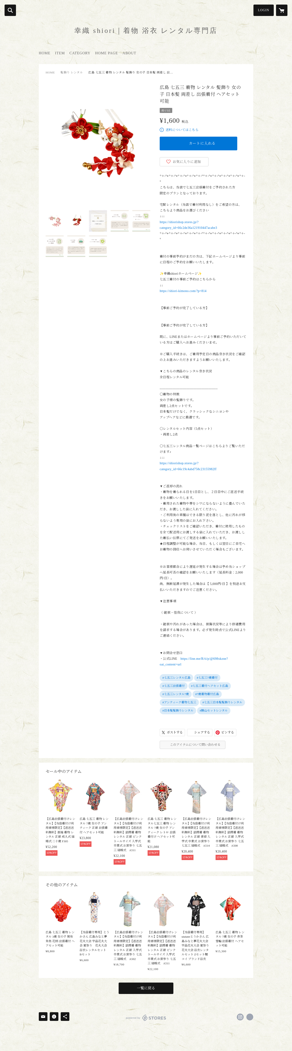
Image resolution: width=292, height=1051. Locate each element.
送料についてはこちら (182, 130)
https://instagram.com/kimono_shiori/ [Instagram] (240, 1017)
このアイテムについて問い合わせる (195, 744)
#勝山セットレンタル (214, 710)
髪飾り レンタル (71, 72)
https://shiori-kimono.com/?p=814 (183, 291)
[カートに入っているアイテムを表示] (281, 10)
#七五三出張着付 (173, 686)
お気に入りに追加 (187, 162)
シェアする (202, 732)
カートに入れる (202, 143)
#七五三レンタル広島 (176, 677)
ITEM (60, 53)
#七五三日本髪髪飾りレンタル (222, 702)
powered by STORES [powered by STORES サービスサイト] (146, 1017)
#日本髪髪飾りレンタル (177, 710)
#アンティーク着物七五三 (179, 702)
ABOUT (129, 53)
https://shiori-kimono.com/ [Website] (249, 1017)
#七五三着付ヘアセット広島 (209, 686)
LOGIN (263, 10)
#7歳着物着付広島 (207, 694)
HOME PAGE (106, 53)
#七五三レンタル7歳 (175, 694)
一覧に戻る (146, 988)
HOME (44, 53)
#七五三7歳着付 (207, 677)
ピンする (227, 732)
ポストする (175, 732)
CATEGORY (79, 53)
